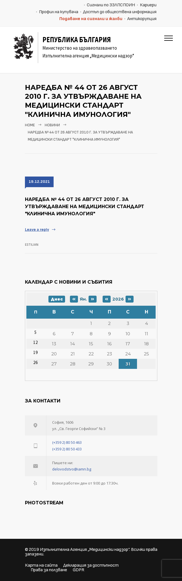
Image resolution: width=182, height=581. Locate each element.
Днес (57, 299)
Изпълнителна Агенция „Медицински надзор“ (84, 549)
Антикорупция (141, 19)
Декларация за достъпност (91, 565)
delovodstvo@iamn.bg (71, 469)
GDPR (78, 570)
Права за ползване (49, 570)
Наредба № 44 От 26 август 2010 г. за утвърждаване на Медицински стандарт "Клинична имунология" (84, 206)
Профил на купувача (58, 12)
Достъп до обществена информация (119, 12)
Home (30, 125)
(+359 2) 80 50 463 (67, 442)
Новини (52, 125)
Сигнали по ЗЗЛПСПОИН (111, 5)
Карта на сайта (41, 565)
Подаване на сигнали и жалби (90, 19)
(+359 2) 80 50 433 (67, 449)
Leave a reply (37, 229)
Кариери (148, 5)
